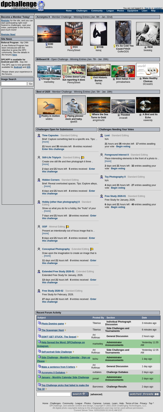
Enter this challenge (53, 149)
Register (5, 20)
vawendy (147, 120)
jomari (96, 378)
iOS (28, 67)
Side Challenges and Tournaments (117, 329)
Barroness (98, 386)
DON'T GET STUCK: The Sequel (57, 336)
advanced (96, 394)
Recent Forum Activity (49, 312)
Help (121, 403)
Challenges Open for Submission (55, 129)
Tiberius (97, 323)
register (158, 8)
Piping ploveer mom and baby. (74, 116)
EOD (49, 43)
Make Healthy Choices (148, 79)
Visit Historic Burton (98, 78)
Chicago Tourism (49, 77)
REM (148, 46)
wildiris (49, 47)
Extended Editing (80, 249)
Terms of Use (132, 403)
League (78, 403)
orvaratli (123, 118)
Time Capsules (50, 135)
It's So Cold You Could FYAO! (123, 46)
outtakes (97, 372)
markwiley (49, 82)
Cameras (97, 403)
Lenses (106, 403)
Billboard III (61, 59)
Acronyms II (63, 17)
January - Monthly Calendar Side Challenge (63, 377)
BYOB (98, 46)
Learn (114, 403)
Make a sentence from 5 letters (56, 367)
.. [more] (46, 186)
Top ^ (151, 403)
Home (45, 403)
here (14, 55)
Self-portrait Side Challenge (55, 352)
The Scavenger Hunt (51, 330)
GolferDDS (123, 51)
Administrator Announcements (114, 343)
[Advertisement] (17, 146)
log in (148, 8)
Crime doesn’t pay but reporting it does (74, 77)
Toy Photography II (115, 176)
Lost (107, 135)
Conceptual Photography (56, 249)
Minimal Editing (57, 226)
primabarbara (123, 82)
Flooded (123, 113)
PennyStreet (73, 50)
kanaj (98, 50)
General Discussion (117, 336)
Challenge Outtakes (117, 372)
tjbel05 (73, 121)
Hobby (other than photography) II (61, 202)
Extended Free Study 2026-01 (58, 271)
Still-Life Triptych (51, 157)
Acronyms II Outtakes (51, 372)
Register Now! (8, 34)
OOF (44, 226)
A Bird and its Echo (148, 115)
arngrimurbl (98, 120)
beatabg (148, 50)
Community (68, 403)
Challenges (55, 403)
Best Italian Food (123, 77)
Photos (87, 403)
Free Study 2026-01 (115, 196)
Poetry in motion (49, 114)
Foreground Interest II (117, 154)
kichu (95, 359)
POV (74, 46)
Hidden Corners (51, 180)
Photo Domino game (51, 323)
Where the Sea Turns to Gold (98, 115)
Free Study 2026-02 (52, 290)
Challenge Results (117, 386)
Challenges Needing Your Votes (116, 129)
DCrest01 (148, 84)
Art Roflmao (95, 336)
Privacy (143, 403)
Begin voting (123, 146)
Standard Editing (69, 135)
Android (18, 67)
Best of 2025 (63, 91)
